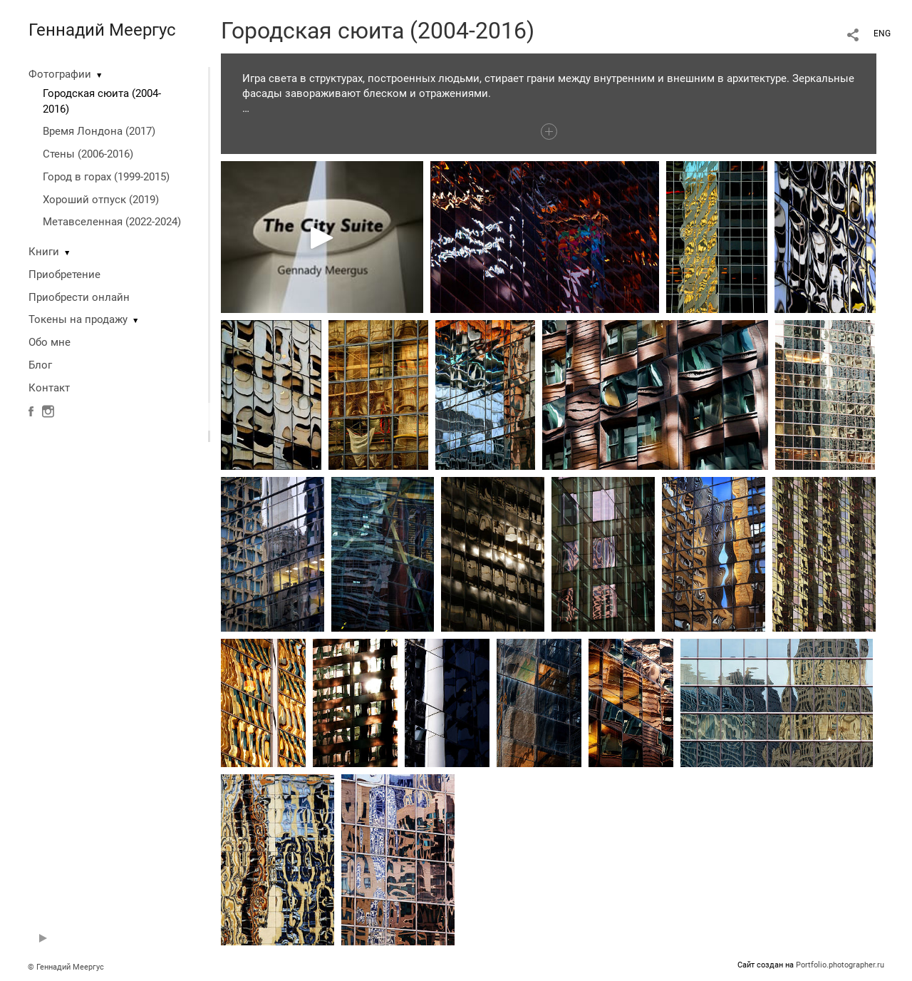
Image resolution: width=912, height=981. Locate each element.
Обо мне (49, 342)
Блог (40, 365)
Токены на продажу (78, 319)
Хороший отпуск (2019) (101, 199)
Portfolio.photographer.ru (840, 965)
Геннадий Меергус (102, 30)
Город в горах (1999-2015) (106, 176)
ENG (882, 33)
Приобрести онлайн (79, 297)
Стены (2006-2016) (88, 154)
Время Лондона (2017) (99, 131)
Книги (43, 251)
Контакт (49, 387)
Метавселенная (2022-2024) (112, 221)
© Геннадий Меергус (66, 967)
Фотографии (59, 74)
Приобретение (64, 274)
